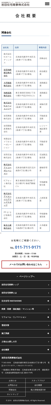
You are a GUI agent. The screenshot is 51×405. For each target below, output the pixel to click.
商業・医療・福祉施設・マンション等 (17, 309)
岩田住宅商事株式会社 (11, 357)
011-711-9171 (28, 247)
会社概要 (38, 385)
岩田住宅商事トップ (10, 284)
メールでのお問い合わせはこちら (25, 264)
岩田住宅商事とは (9, 292)
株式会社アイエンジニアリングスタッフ (7, 199)
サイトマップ (12, 394)
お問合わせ (12, 385)
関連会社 (12, 389)
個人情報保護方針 (38, 389)
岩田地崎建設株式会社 (7, 72)
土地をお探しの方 (9, 341)
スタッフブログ (38, 380)
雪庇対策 (5, 325)
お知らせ (12, 380)
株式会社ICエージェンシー (7, 105)
